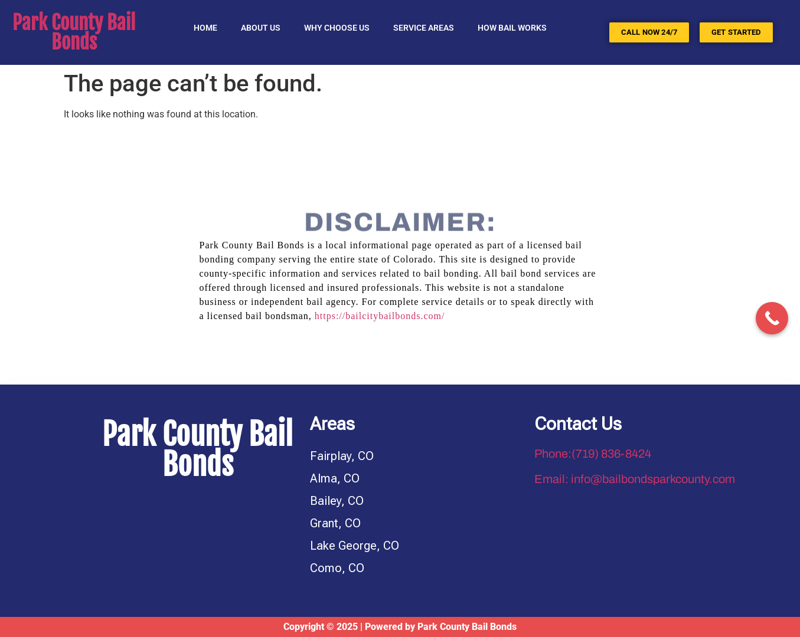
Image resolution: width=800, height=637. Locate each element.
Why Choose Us (337, 27)
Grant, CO (335, 523)
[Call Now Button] (772, 318)
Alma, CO (335, 478)
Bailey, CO (337, 501)
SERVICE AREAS (423, 27)
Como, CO (337, 568)
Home (205, 27)
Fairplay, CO (342, 456)
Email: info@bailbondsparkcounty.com (634, 478)
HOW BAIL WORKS (512, 27)
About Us (260, 27)
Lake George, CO (354, 546)
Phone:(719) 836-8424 (592, 453)
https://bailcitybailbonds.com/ (380, 316)
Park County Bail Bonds (73, 32)
